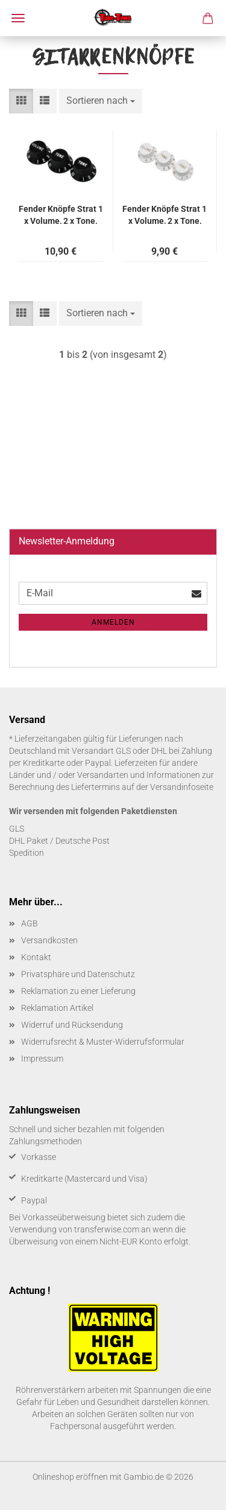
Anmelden (113, 622)
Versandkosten (49, 940)
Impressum (42, 1058)
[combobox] (100, 101)
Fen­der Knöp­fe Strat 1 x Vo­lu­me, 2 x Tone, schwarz (61, 214)
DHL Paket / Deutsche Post (59, 841)
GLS (16, 828)
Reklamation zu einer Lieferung (78, 991)
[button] (21, 101)
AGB (29, 923)
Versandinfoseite (181, 787)
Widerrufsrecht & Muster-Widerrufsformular (102, 1041)
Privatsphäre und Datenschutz (78, 974)
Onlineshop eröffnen (70, 1477)
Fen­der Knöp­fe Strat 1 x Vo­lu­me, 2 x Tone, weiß (164, 214)
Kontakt (36, 957)
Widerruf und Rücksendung (72, 1025)
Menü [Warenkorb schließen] (18, 18)
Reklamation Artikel (57, 1008)
